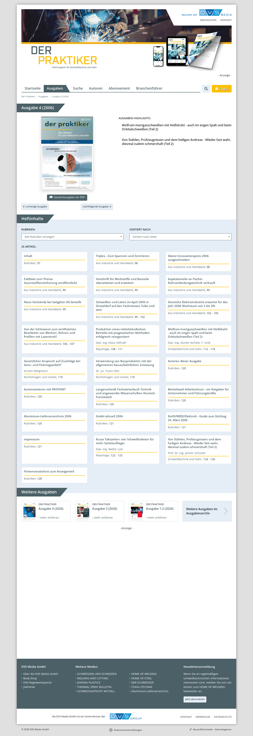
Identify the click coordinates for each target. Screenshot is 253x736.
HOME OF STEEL (141, 678)
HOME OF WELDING (144, 674)
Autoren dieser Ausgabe (184, 361)
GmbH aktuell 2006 (109, 416)
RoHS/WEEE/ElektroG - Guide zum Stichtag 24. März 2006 (197, 418)
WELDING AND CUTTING (92, 678)
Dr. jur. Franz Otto (107, 371)
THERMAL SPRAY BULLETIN (94, 687)
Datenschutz (223, 717)
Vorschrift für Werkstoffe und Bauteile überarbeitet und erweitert (122, 281)
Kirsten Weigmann (36, 371)
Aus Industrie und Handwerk (114, 263)
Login (221, 88)
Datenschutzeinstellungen (128, 730)
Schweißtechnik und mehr (185, 349)
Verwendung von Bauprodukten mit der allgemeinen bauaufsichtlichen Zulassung (125, 363)
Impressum (31, 439)
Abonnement (119, 88)
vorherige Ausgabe (35, 206)
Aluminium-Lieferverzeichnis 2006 (47, 416)
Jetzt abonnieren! (195, 699)
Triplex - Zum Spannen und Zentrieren (122, 256)
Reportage (102, 349)
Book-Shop (30, 678)
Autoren (95, 88)
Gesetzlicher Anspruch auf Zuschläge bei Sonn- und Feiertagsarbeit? (52, 363)
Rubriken (30, 263)
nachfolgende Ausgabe (97, 206)
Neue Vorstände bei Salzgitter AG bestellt (52, 302)
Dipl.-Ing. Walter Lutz (109, 449)
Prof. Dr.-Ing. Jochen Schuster (187, 453)
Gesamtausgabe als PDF (67, 197)
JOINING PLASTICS (88, 682)
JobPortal (29, 687)
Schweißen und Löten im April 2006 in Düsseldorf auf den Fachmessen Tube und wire (125, 306)
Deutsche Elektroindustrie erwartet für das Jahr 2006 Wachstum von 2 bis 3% (198, 304)
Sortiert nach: (140, 229)
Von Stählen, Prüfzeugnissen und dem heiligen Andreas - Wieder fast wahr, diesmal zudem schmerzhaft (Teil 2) (176, 142)
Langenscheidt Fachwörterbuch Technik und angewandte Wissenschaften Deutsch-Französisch (126, 393)
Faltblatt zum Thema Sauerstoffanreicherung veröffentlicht (50, 281)
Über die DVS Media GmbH (40, 674)
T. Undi (205, 342)
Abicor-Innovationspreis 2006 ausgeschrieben (188, 258)
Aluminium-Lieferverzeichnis (149, 691)
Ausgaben (55, 88)
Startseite (33, 88)
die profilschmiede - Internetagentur (212, 729)
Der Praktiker (28, 96)
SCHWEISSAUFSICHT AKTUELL (96, 691)
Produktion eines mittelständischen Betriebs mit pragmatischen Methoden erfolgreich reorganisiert (123, 333)
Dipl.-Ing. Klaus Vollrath (111, 342)
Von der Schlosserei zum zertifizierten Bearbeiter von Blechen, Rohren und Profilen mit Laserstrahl (50, 333)
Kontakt (226, 20)
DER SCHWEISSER (142, 682)
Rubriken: (28, 229)
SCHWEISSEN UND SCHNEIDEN (97, 674)
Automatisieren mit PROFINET (45, 389)
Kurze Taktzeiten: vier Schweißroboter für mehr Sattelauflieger (125, 441)
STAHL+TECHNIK (141, 687)
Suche (78, 88)
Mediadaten (208, 20)
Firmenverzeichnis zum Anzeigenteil (49, 471)
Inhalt (28, 256)
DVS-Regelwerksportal (37, 682)
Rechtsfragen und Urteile (40, 377)
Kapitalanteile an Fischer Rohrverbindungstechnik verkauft (191, 281)
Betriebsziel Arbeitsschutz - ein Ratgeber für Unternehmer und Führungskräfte (198, 391)
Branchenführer (149, 88)
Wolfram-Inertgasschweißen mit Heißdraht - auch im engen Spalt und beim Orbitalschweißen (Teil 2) (176, 127)
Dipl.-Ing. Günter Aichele (184, 342)
